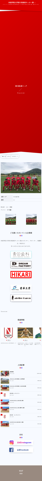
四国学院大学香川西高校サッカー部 (21, 2)
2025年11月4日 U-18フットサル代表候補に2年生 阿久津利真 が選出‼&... (25, 345)
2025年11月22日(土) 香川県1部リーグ (8, 344)
